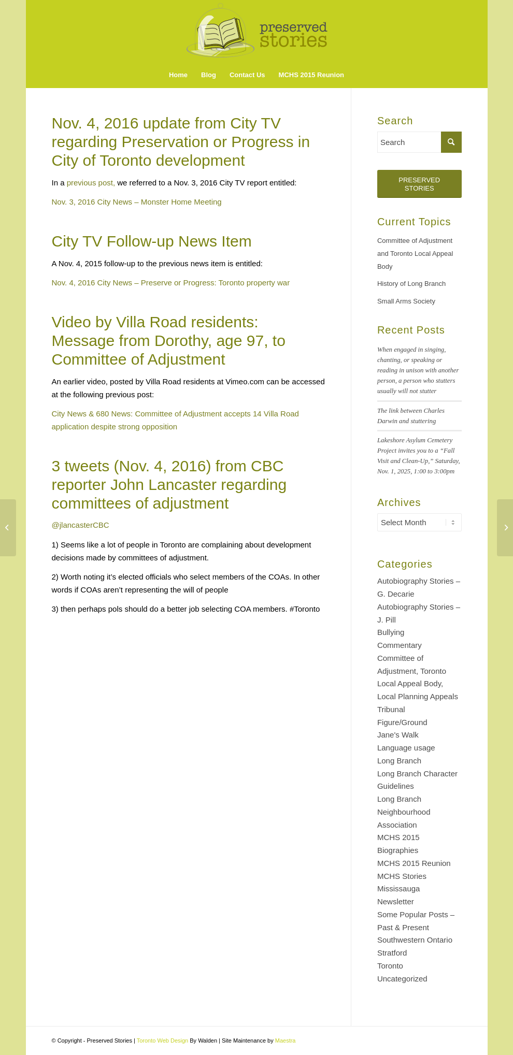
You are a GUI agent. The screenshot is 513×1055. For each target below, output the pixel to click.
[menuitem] (178, 75)
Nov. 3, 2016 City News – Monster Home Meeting (137, 201)
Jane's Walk (398, 734)
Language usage (406, 747)
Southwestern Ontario (414, 939)
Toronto (390, 965)
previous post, (91, 182)
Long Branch (399, 760)
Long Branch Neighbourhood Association (404, 811)
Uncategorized (402, 978)
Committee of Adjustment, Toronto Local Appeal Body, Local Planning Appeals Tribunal (417, 684)
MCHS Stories (401, 876)
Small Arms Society (406, 301)
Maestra (285, 1040)
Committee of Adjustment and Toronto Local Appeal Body (415, 253)
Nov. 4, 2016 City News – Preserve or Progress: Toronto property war (171, 282)
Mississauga (398, 888)
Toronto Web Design (162, 1040)
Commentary (399, 645)
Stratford (392, 952)
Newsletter (395, 901)
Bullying (391, 632)
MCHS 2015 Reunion (414, 863)
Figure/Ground (402, 722)
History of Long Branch (411, 283)
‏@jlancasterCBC (80, 525)
